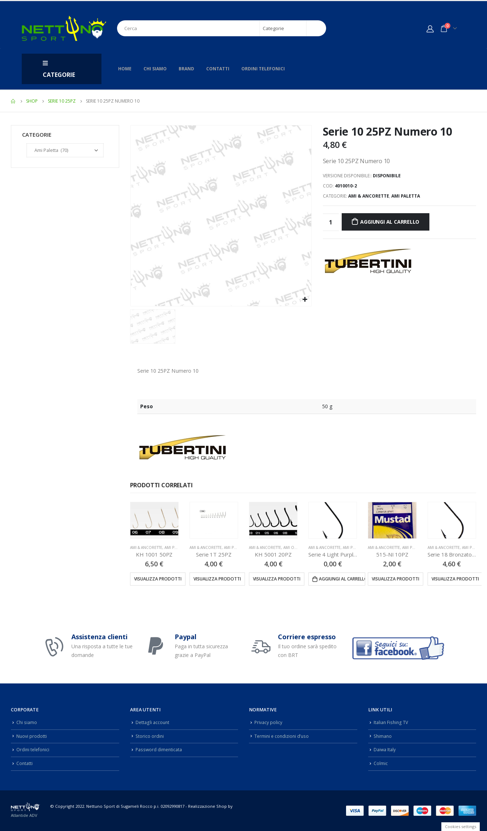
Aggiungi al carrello (389, 221)
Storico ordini (150, 736)
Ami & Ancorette (368, 196)
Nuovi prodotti (31, 736)
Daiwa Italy (385, 750)
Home (125, 69)
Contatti (217, 69)
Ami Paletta (405, 196)
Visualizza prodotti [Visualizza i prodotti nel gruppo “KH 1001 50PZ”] (158, 579)
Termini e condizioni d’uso (282, 736)
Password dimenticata (159, 750)
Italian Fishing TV (391, 722)
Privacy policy (268, 722)
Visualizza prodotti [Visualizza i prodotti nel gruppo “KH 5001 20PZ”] (276, 579)
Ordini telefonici (263, 69)
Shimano (383, 736)
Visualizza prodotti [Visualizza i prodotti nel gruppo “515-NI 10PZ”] (395, 579)
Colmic (381, 763)
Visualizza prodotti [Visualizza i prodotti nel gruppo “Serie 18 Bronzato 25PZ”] (455, 579)
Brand (186, 69)
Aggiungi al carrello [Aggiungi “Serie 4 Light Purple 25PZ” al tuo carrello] (342, 579)
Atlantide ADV (24, 815)
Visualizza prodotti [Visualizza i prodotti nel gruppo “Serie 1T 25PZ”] (217, 579)
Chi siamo (155, 69)
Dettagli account (153, 722)
